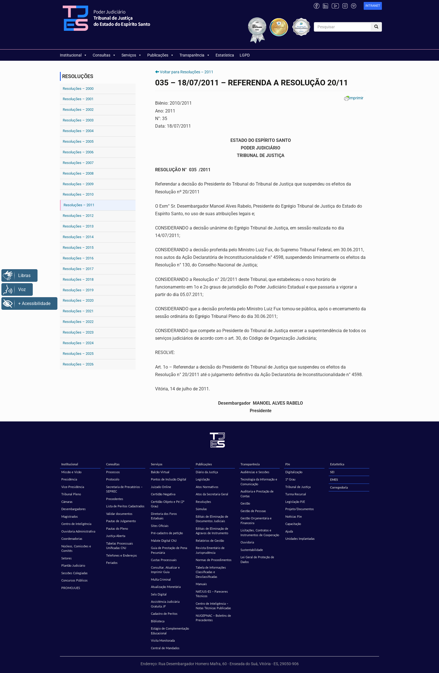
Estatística (225, 55)
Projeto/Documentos (299, 509)
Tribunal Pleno (71, 494)
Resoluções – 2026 (78, 364)
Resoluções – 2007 (78, 163)
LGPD (245, 55)
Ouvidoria (247, 542)
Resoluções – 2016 (78, 258)
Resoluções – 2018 (78, 279)
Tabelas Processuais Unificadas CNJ (119, 545)
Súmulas (201, 509)
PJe (287, 464)
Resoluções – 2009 (78, 184)
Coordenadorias (71, 538)
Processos (113, 472)
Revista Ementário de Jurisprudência (210, 550)
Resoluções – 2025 (78, 353)
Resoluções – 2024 (78, 343)
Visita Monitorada (163, 640)
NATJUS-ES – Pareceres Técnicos (212, 594)
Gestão (245, 503)
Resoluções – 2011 (79, 205)
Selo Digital (159, 594)
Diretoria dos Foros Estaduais (164, 516)
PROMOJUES (70, 588)
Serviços (132, 55)
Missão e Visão (71, 472)
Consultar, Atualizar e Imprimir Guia (165, 570)
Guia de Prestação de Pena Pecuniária (169, 550)
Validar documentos (119, 513)
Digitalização (293, 472)
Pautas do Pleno (117, 528)
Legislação (203, 479)
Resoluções (203, 501)
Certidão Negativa (163, 494)
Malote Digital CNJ (164, 540)
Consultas (104, 55)
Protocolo (112, 479)
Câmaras (67, 501)
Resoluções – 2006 (78, 152)
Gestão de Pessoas (253, 511)
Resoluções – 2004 (78, 131)
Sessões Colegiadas (74, 573)
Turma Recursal (295, 494)
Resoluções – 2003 (78, 120)
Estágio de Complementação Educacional (170, 631)
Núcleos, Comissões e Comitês (76, 548)
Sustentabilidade (251, 550)
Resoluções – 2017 (78, 269)
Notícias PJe (293, 516)
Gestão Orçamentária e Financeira (256, 520)
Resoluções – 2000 (78, 88)
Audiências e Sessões (254, 472)
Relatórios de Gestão (210, 540)
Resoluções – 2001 (78, 99)
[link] (373, 6)
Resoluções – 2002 (78, 109)
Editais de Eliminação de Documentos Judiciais (212, 519)
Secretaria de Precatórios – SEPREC (124, 489)
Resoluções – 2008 (78, 173)
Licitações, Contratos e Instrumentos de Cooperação (259, 532)
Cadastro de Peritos (164, 613)
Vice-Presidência (72, 487)
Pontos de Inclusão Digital (168, 479)
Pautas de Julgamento (121, 521)
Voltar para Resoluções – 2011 (186, 72)
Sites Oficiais (160, 525)
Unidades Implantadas (300, 538)
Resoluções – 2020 (78, 300)
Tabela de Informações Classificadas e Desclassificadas (211, 572)
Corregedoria (339, 487)
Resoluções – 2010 (78, 194)
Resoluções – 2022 (78, 322)
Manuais (201, 584)
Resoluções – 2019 (78, 290)
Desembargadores (73, 509)
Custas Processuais (164, 560)
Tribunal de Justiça (297, 487)
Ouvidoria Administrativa (78, 531)
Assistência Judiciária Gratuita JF (165, 604)
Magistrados (69, 516)
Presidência (69, 479)
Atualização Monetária (166, 586)
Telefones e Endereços (121, 555)
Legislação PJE (295, 501)
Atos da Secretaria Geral (212, 494)
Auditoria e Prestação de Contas (257, 493)
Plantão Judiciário (73, 565)
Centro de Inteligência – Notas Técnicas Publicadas (213, 606)
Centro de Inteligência (76, 524)
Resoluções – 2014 (78, 237)
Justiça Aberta (115, 536)
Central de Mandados (165, 648)
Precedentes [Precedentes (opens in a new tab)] (114, 499)
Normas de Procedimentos (214, 560)
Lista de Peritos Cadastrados (125, 506)
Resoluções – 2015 (78, 247)
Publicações (160, 55)
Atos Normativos (207, 487)
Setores (66, 558)
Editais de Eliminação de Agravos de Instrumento (212, 531)
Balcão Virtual (160, 472)
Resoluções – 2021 (78, 311)
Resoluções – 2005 (78, 141)
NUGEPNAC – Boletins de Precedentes (213, 618)
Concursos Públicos (74, 580)
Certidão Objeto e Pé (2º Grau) (167, 504)
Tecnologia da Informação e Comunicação (258, 481)
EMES (334, 479)
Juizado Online (161, 487)
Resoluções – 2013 (78, 226)
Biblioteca (157, 621)
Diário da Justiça (207, 472)
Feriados (112, 562)
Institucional (73, 55)
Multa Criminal (161, 579)
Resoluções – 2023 (78, 332)
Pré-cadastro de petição (167, 533)
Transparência (194, 55)
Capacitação (293, 524)
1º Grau (290, 479)
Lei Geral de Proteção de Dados (257, 559)
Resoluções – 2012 (78, 216)
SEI (332, 472)
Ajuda (289, 531)
